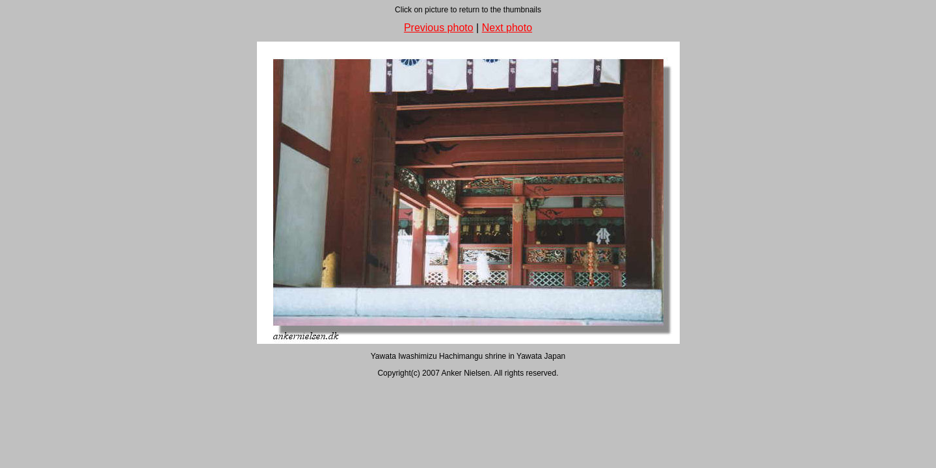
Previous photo (439, 27)
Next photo (507, 27)
